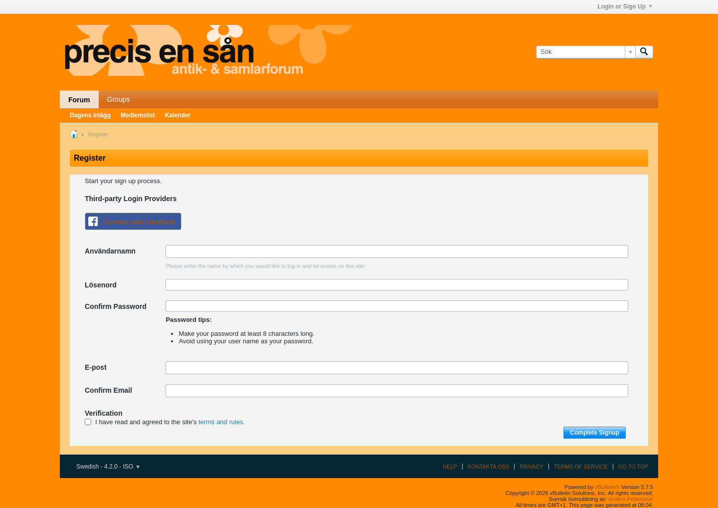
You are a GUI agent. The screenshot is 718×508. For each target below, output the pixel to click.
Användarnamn (110, 251)
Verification (103, 413)
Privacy (531, 467)
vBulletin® (607, 487)
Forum (79, 100)
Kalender (177, 115)
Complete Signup (594, 432)
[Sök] (585, 51)
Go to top (633, 467)
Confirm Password (116, 306)
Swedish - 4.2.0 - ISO (108, 466)
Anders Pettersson (631, 499)
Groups (118, 99)
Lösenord (101, 285)
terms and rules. (221, 422)
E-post (96, 367)
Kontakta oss (488, 467)
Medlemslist (138, 115)
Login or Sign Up (624, 6)
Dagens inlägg (90, 115)
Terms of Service (581, 467)
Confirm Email (108, 390)
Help (450, 467)
